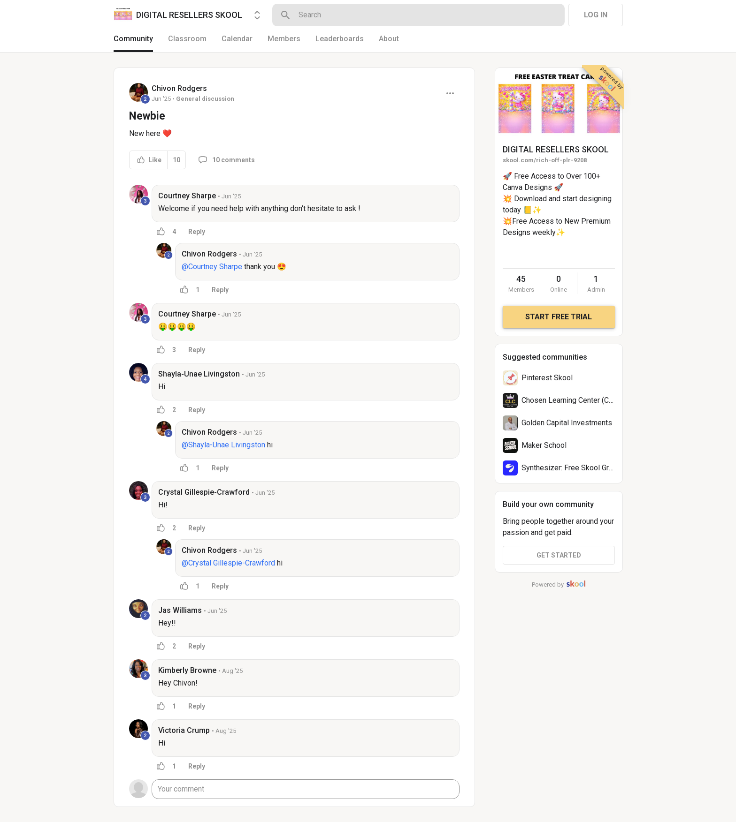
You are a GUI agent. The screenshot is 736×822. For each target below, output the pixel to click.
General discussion (205, 98)
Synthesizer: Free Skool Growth (573, 467)
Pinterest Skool (547, 377)
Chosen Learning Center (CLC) (570, 400)
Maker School (544, 445)
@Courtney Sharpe (212, 266)
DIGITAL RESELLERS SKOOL (556, 149)
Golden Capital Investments (566, 422)
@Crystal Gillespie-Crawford (228, 562)
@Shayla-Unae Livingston (223, 444)
